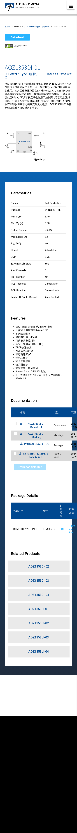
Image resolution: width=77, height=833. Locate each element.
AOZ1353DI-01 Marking (36, 435)
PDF (62, 529)
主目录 (7, 27)
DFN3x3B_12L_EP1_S (36, 443)
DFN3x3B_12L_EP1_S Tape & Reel (35, 455)
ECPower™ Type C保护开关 (38, 27)
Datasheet (17, 37)
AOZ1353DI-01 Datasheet (36, 425)
